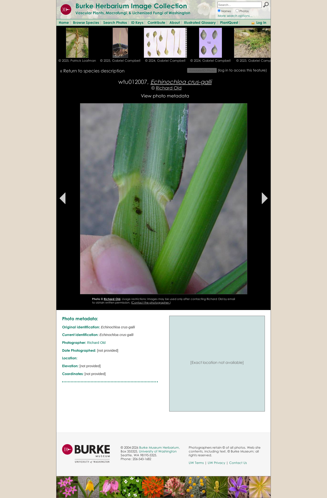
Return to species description (93, 70)
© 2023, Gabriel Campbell (256, 60)
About (174, 22)
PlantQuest (229, 22)
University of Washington (158, 451)
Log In (261, 22)
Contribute (156, 22)
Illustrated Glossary (200, 22)
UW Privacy (216, 463)
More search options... (235, 16)
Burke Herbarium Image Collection (131, 6)
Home (64, 22)
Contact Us (238, 463)
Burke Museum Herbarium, (159, 447)
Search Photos (115, 22)
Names (226, 11)
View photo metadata (165, 95)
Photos (244, 11)
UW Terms (196, 463)
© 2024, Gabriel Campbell (165, 60)
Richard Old (169, 88)
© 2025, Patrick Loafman (77, 60)
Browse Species (86, 22)
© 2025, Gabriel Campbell (120, 60)
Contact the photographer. (151, 302)
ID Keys (137, 22)
